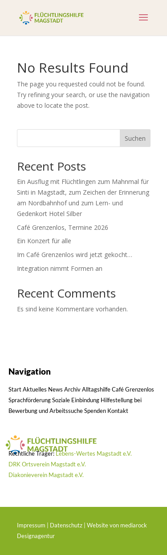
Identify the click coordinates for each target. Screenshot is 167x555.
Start (14, 389)
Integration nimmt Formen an (59, 268)
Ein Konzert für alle (44, 241)
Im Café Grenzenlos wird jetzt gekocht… (74, 254)
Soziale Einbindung (75, 400)
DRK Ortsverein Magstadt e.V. (47, 464)
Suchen (135, 138)
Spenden (95, 410)
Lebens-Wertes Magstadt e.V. (94, 453)
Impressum (31, 525)
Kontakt (117, 410)
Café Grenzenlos (133, 389)
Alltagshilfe (96, 389)
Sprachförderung (29, 400)
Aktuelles (35, 389)
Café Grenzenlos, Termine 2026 (62, 227)
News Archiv (64, 389)
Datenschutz (66, 525)
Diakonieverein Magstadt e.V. (46, 474)
